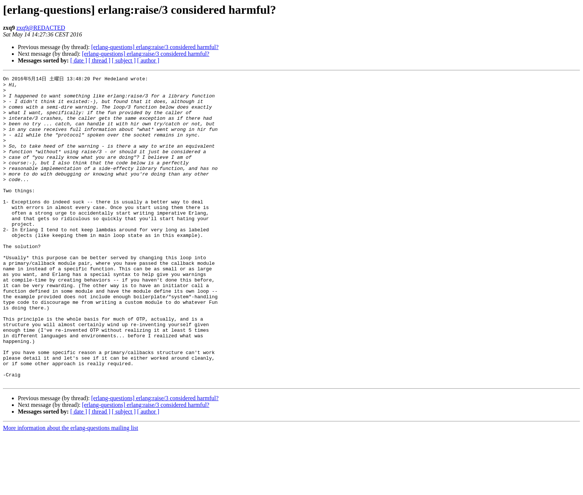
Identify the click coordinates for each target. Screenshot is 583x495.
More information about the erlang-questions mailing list (70, 488)
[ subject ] (124, 60)
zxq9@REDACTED (40, 28)
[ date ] (78, 60)
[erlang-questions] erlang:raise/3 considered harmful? (155, 47)
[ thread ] (99, 60)
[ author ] (148, 60)
